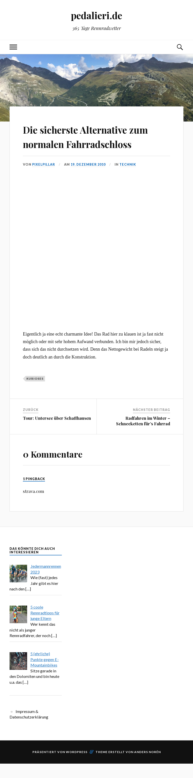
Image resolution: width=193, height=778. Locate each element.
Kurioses (34, 393)
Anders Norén (147, 766)
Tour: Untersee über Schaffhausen (57, 432)
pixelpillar (44, 179)
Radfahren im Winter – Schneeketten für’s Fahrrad (143, 435)
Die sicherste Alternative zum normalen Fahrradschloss (86, 143)
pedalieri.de (96, 15)
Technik (128, 179)
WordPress (76, 766)
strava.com (33, 505)
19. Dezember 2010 (88, 179)
